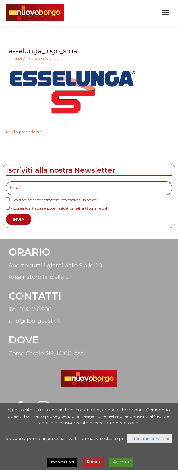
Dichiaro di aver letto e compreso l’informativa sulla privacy (54, 200)
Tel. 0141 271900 (30, 309)
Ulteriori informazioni (150, 438)
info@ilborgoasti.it (34, 320)
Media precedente (21, 132)
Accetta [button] (121, 462)
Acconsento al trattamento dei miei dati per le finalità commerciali (59, 208)
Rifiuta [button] (93, 462)
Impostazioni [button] (62, 462)
